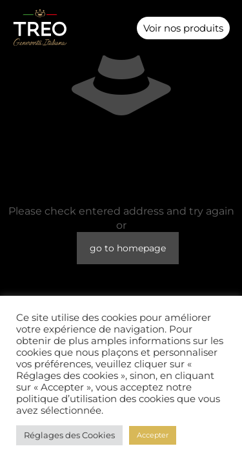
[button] (120, 28)
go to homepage (128, 248)
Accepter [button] (152, 435)
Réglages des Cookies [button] (69, 435)
